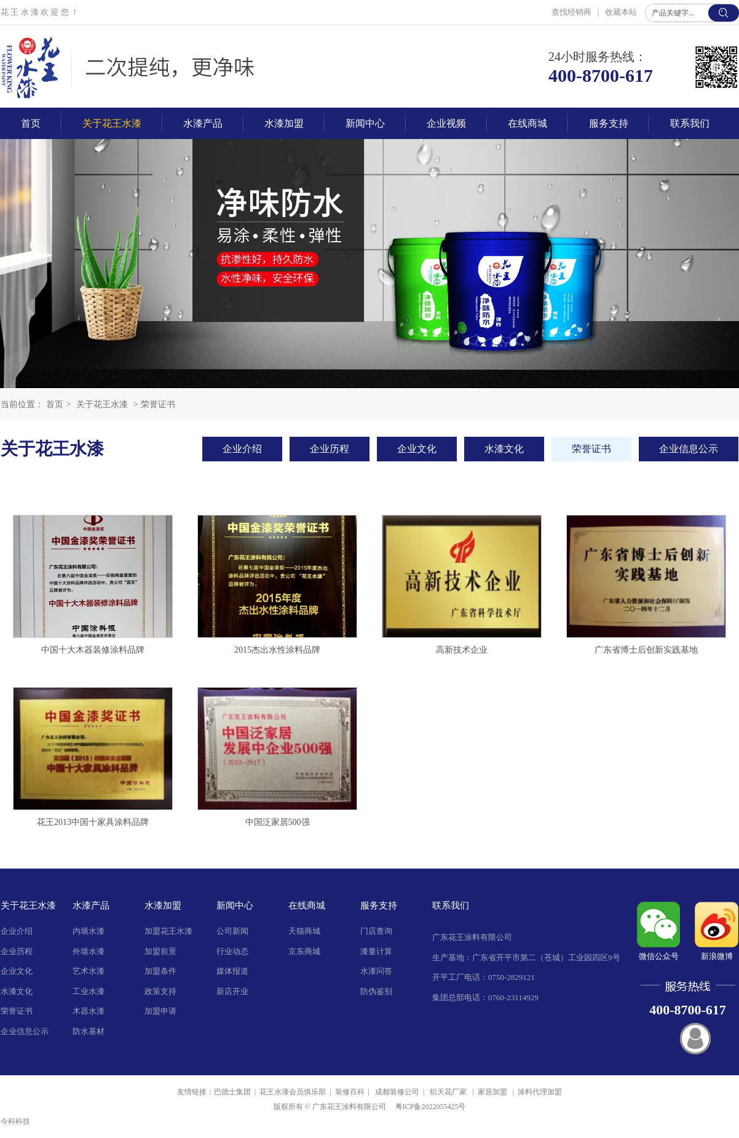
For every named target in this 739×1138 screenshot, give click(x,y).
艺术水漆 (89, 971)
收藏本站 (621, 12)
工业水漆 (89, 991)
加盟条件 (160, 971)
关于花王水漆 (102, 404)
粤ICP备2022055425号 (430, 1106)
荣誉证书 (158, 404)
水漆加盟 (162, 905)
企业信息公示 (25, 1031)
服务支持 (378, 905)
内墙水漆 (89, 931)
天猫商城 (304, 931)
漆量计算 (376, 951)
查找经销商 (572, 12)
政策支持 (160, 991)
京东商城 (304, 951)
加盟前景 (160, 951)
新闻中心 (234, 905)
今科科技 (15, 1121)
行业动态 (232, 951)
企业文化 (17, 971)
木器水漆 (89, 1011)
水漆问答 (376, 971)
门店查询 (376, 931)
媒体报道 (232, 971)
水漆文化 (17, 991)
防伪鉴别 (376, 991)
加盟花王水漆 (168, 931)
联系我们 (450, 905)
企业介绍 (17, 931)
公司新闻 (232, 931)
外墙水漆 (89, 951)
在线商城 (306, 905)
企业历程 (17, 951)
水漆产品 (91, 905)
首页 (54, 404)
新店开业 (232, 991)
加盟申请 (160, 1011)
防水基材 (89, 1031)
